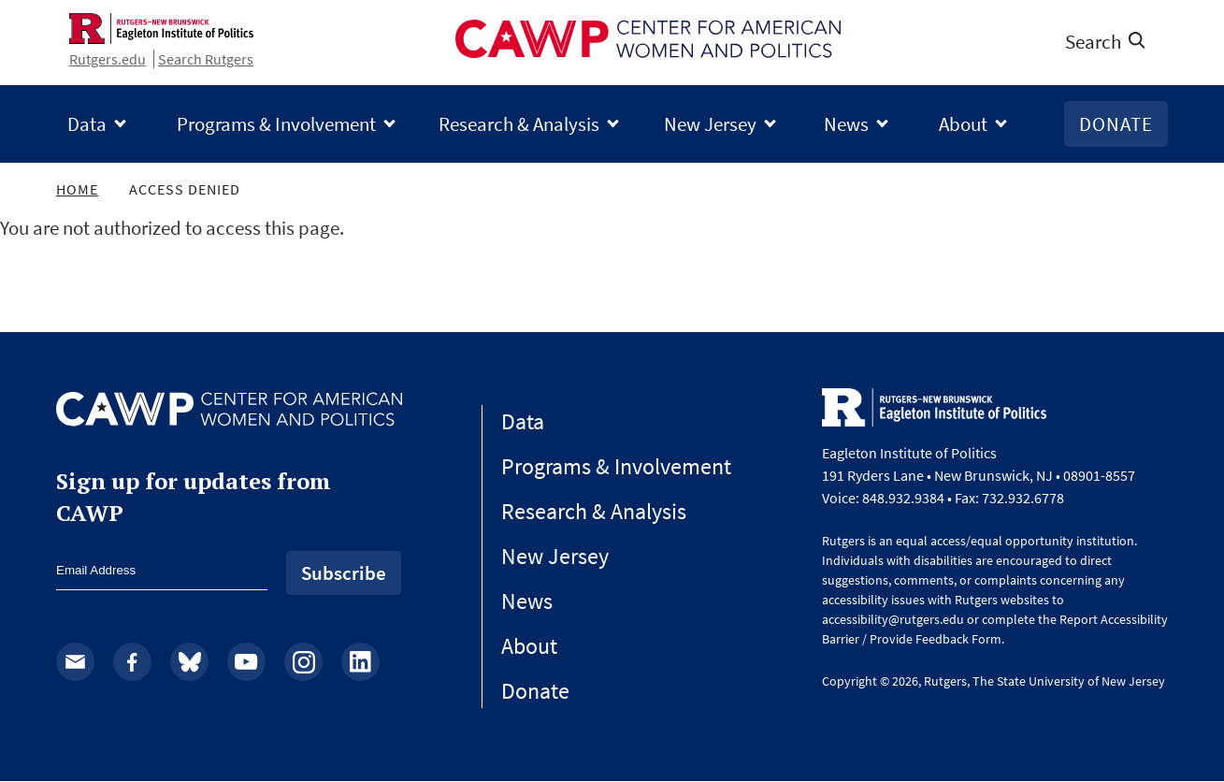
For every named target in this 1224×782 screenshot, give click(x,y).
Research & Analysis (519, 124)
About (963, 124)
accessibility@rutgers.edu (893, 619)
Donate (1116, 124)
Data (87, 124)
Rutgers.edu (107, 59)
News (846, 124)
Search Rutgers (205, 59)
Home (77, 189)
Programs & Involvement (276, 124)
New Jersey (710, 124)
